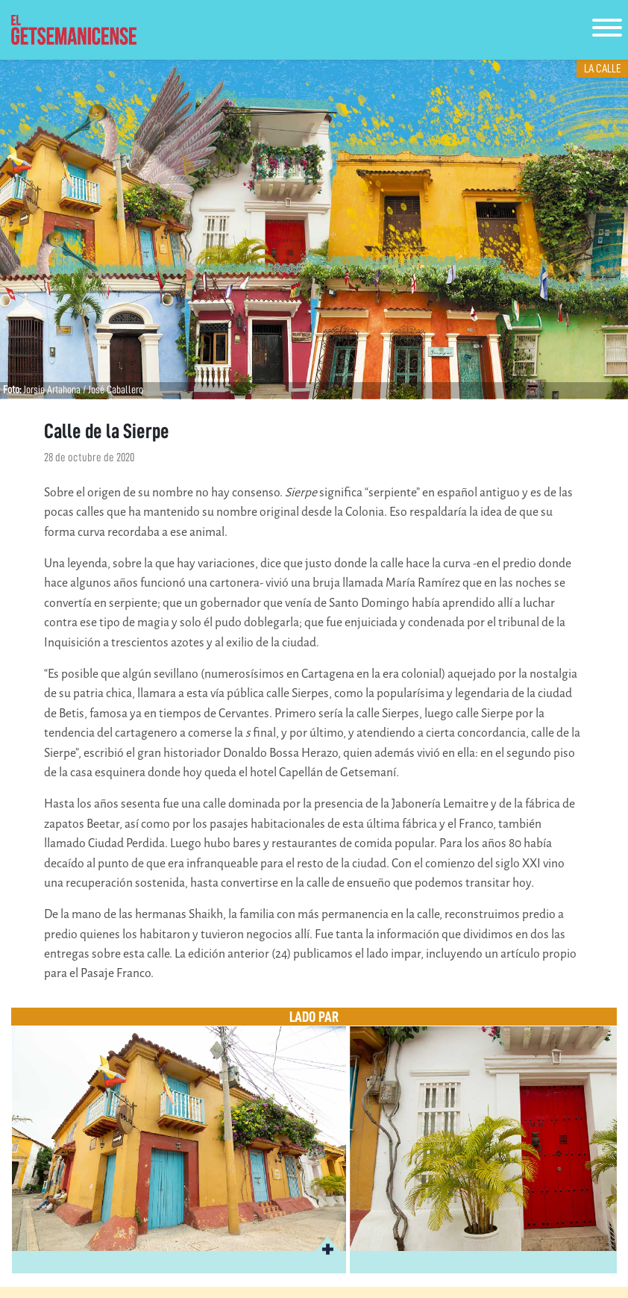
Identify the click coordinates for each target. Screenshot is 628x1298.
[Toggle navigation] (607, 30)
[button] (327, 1247)
